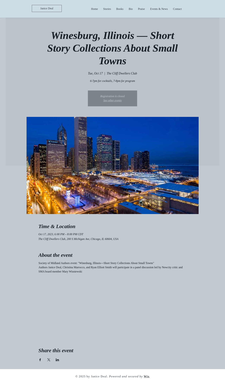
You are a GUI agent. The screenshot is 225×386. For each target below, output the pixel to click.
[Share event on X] (48, 359)
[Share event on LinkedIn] (57, 359)
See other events (112, 100)
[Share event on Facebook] (40, 359)
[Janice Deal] (47, 8)
